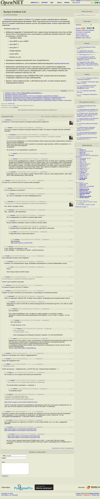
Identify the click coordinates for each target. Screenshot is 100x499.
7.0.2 (80, 202)
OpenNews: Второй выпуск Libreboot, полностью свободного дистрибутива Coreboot (31, 96)
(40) (12, 116)
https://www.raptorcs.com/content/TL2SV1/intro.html (20, 429)
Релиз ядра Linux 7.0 (85, 54)
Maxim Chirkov (94, 495)
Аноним (10, 127)
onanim (15, 338)
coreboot (15, 107)
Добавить (79, 497)
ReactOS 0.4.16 (83, 188)
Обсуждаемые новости (87, 102)
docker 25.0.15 (83, 165)
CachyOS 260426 (84, 193)
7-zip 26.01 (82, 172)
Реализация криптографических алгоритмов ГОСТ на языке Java (87, 110)
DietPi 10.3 (82, 185)
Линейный (54, 116)
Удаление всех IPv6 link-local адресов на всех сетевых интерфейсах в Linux (87, 87)
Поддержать (87, 497)
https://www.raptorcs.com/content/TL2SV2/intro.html (20, 430)
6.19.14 (81, 203)
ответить (25, 119)
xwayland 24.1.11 (84, 168)
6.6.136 (95, 202)
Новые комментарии (82, 36)
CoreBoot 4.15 (29, 19)
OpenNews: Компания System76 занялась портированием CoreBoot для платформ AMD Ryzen (35, 97)
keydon (15, 231)
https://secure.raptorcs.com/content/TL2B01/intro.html (20, 402)
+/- (59, 116)
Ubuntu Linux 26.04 (85, 196)
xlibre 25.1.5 (82, 166)
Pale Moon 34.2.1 (84, 154)
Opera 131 (82, 152)
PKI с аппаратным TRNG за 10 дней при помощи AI (88, 78)
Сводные (91, 30)
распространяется (52, 21)
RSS (71, 116)
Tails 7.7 (81, 195)
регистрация (87, 0)
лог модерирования (69, 448)
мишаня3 (13, 171)
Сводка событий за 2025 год (84, 68)
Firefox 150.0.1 (83, 169)
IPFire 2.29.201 (83, 183)
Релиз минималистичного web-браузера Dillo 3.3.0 (87, 138)
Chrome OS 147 (84, 197)
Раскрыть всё (65, 116)
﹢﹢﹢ (29, 119)
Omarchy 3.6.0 (83, 190)
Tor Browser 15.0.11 (85, 158)
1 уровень (47, 116)
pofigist (8, 364)
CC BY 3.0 (11, 103)
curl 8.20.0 (82, 159)
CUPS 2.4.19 (83, 176)
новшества (15, 28)
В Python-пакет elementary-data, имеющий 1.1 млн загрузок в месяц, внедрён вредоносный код (87, 115)
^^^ (27, 127)
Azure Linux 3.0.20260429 (86, 186)
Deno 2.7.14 (82, 162)
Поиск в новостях (81, 34)
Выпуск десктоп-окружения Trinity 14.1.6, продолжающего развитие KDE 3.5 (86, 129)
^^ (25, 127)
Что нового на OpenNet (83, 32)
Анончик (8, 285)
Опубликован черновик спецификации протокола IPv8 (85, 51)
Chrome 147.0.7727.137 (86, 151)
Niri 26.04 (82, 179)
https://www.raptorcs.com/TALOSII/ (21, 243)
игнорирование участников (58, 448)
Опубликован (8, 19)
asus (12, 267)
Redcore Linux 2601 (85, 192)
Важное (87, 43)
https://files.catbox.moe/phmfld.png (25, 348)
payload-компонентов (61, 63)
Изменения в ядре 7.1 (81, 206)
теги (78, 2)
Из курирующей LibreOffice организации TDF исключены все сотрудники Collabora (86, 58)
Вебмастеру (95, 497)
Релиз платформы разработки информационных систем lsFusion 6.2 (87, 134)
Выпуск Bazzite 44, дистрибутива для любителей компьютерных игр (88, 120)
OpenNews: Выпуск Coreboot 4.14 (15, 94)
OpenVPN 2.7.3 (83, 175)
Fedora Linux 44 (84, 189)
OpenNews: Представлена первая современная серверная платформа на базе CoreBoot (33, 99)
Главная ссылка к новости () (23, 93)
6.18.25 (85, 202)
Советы (87, 74)
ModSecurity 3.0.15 (84, 164)
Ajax (42, 116)
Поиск (74, 2)
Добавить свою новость (83, 37)
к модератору (41, 119)
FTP (82, 15)
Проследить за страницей (9, 497)
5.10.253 (92, 204)
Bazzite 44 (82, 150)
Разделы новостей (81, 30)
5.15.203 (86, 204)
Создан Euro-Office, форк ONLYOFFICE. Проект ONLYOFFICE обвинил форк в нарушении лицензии (88, 63)
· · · (33, 119)
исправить (64, 90)
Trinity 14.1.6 (83, 178)
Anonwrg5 (11, 209)
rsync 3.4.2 (82, 161)
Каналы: (78, 28)
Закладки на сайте (7, 495)
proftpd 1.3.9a (83, 171)
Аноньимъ (8, 119)
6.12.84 (90, 202)
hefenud (15, 308)
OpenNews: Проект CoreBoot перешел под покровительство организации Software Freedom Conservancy (38, 100)
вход (82, 0)
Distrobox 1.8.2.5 (84, 173)
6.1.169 (81, 204)
